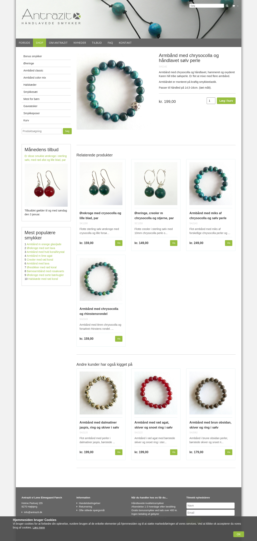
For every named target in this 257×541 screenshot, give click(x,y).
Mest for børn (32, 99)
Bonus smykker (33, 56)
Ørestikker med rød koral (41, 267)
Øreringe (29, 63)
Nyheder (79, 42)
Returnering (85, 506)
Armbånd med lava (38, 263)
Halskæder (30, 84)
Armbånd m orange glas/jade (44, 244)
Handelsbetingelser (89, 503)
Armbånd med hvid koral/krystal (45, 251)
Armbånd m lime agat (39, 255)
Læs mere (39, 527)
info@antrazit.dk (33, 512)
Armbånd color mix (35, 77)
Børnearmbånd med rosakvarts (45, 271)
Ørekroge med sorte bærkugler (45, 275)
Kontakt (125, 42)
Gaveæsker (30, 106)
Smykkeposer (32, 113)
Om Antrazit (58, 42)
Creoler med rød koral (40, 259)
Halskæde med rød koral (43, 278)
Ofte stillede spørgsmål (92, 510)
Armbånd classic (33, 70)
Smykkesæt (31, 91)
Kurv (26, 120)
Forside (24, 42)
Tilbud (97, 42)
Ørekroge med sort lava (41, 248)
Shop (39, 42)
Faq (110, 42)
